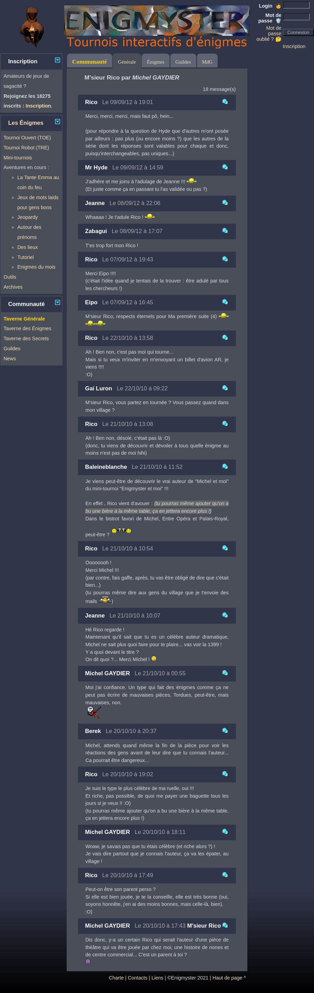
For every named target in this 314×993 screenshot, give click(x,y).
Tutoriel (25, 257)
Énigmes (155, 62)
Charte (116, 978)
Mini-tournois (17, 157)
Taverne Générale (24, 319)
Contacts (138, 978)
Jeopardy (27, 217)
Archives (12, 287)
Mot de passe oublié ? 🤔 (268, 33)
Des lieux (27, 247)
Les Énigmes (26, 123)
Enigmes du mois (36, 267)
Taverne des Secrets (26, 338)
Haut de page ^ (229, 978)
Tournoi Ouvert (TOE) (27, 137)
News (9, 358)
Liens (157, 978)
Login (270, 6)
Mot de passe (270, 18)
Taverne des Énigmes (27, 328)
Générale (127, 62)
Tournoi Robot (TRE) (26, 147)
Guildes (11, 348)
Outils (9, 277)
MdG (207, 62)
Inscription (294, 46)
